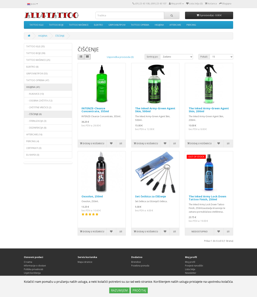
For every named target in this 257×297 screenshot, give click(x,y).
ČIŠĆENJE (59, 35)
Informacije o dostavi (35, 265)
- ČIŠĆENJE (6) (33, 114)
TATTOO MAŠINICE (78, 24)
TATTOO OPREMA (140, 24)
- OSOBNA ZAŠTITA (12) (39, 100)
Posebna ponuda (140, 265)
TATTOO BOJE (56, 24)
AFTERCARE (175, 24)
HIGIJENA (159, 24)
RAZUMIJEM (119, 290)
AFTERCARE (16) (34, 134)
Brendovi (136, 261)
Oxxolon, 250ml (92, 196)
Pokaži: (204, 56)
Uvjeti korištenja (32, 272)
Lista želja (190, 269)
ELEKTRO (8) (32, 66)
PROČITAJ (139, 290)
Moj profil (190, 261)
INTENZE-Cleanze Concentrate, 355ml (95, 109)
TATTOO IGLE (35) (35, 46)
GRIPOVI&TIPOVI (116, 24)
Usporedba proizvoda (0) (120, 57)
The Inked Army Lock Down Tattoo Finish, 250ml (207, 197)
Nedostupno (199, 231)
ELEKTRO (98, 24)
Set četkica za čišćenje (150, 196)
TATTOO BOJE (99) (35, 53)
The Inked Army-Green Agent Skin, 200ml (209, 109)
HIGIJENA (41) (33, 87)
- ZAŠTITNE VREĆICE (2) (38, 107)
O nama (28, 261)
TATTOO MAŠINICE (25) (38, 60)
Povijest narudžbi (194, 265)
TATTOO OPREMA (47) (37, 80)
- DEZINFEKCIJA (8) (36, 127)
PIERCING (191, 24)
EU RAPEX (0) (32, 154)
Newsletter (190, 272)
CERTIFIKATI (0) (33, 148)
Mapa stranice (85, 261)
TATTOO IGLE (37, 24)
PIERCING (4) (32, 141)
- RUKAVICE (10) (35, 93)
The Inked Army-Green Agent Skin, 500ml (155, 109)
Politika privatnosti (33, 269)
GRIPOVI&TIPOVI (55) (37, 73)
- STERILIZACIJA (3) (36, 120)
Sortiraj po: (152, 56)
